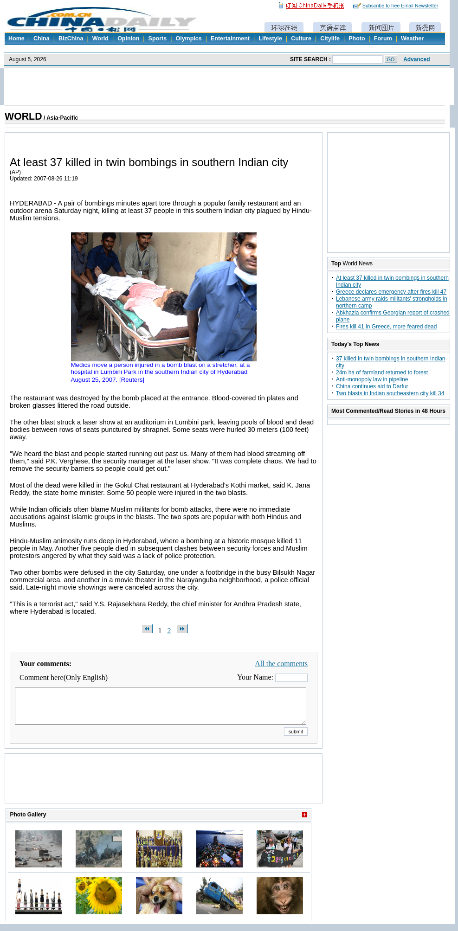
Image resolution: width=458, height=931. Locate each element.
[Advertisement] (163, 790)
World (100, 38)
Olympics (188, 38)
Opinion (128, 38)
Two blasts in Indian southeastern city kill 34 (390, 393)
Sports (157, 38)
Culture (301, 38)
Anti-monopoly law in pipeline (372, 379)
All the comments (281, 664)
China (41, 38)
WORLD (23, 116)
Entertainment (230, 38)
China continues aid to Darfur (372, 386)
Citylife (330, 38)
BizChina (70, 38)
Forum (383, 38)
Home (16, 38)
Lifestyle (270, 38)
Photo (356, 38)
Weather (412, 38)
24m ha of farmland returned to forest (382, 372)
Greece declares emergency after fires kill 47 (391, 292)
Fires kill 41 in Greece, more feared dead (386, 326)
